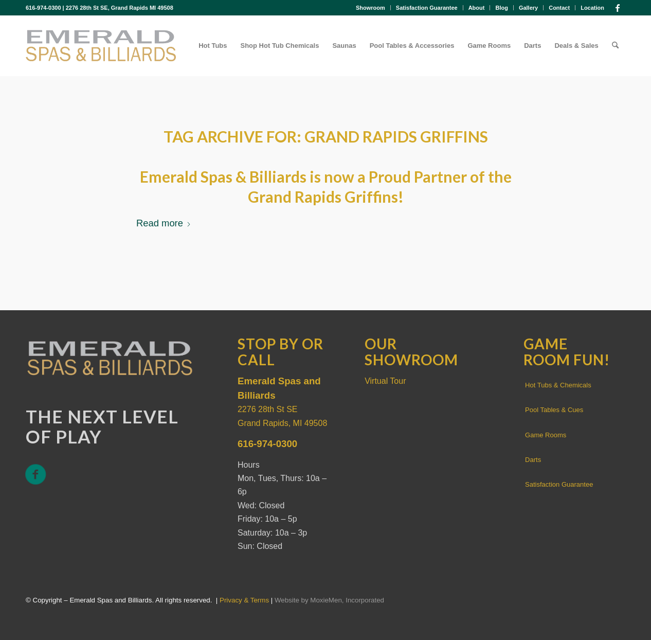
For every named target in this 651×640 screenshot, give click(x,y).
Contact (559, 8)
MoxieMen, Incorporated (347, 600)
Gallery (528, 8)
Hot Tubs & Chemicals (558, 385)
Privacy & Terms (244, 600)
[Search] (615, 45)
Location (592, 8)
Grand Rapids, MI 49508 (282, 423)
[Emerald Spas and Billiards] (110, 357)
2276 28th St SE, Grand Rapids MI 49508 (119, 8)
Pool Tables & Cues (554, 410)
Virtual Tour (385, 381)
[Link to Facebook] (617, 7)
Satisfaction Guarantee (427, 8)
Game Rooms (545, 435)
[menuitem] (371, 7)
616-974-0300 (43, 8)
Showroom (370, 8)
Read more (163, 223)
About (476, 8)
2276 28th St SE (268, 409)
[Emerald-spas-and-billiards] (101, 45)
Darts (533, 460)
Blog (501, 8)
